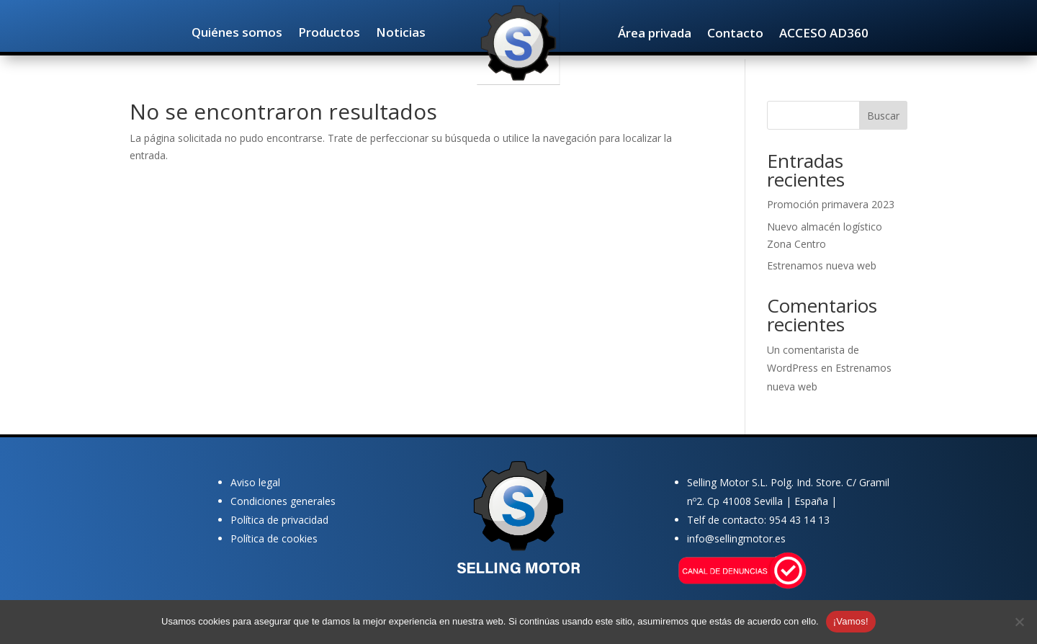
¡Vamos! (850, 621)
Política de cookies (274, 538)
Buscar (883, 115)
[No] (1019, 621)
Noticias (401, 33)
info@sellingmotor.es (736, 538)
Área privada (654, 34)
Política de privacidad (279, 520)
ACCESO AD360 (823, 34)
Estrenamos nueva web (821, 265)
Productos (329, 33)
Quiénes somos (237, 33)
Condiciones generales (283, 501)
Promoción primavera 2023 (830, 204)
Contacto (735, 34)
